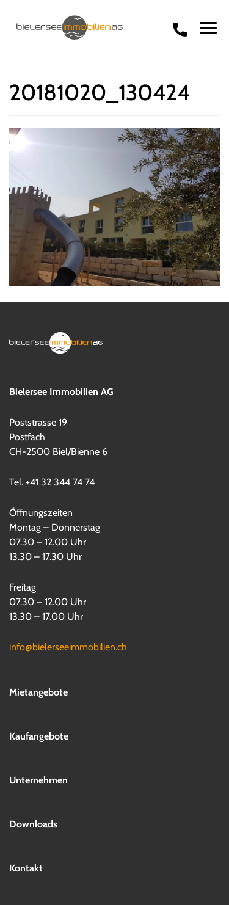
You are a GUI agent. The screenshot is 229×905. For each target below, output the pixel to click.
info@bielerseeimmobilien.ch (68, 646)
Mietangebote (38, 692)
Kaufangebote (38, 736)
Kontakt (26, 867)
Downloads (33, 823)
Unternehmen (38, 779)
